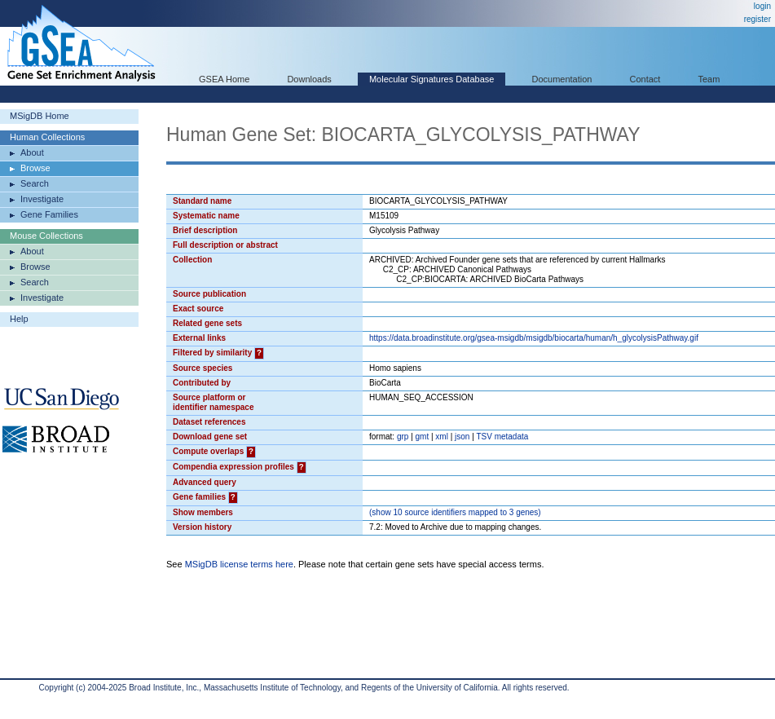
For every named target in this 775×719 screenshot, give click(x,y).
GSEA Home (224, 79)
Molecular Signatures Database (431, 79)
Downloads (309, 79)
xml (441, 436)
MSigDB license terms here (239, 564)
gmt (422, 436)
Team (709, 79)
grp (402, 436)
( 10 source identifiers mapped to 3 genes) (455, 512)
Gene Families (49, 214)
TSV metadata (502, 436)
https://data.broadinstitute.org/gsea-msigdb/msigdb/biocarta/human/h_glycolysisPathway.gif (533, 337)
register (757, 19)
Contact (645, 79)
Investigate (42, 199)
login (762, 6)
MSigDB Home (39, 116)
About (32, 152)
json (462, 436)
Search (34, 183)
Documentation (561, 79)
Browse (35, 168)
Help (19, 319)
